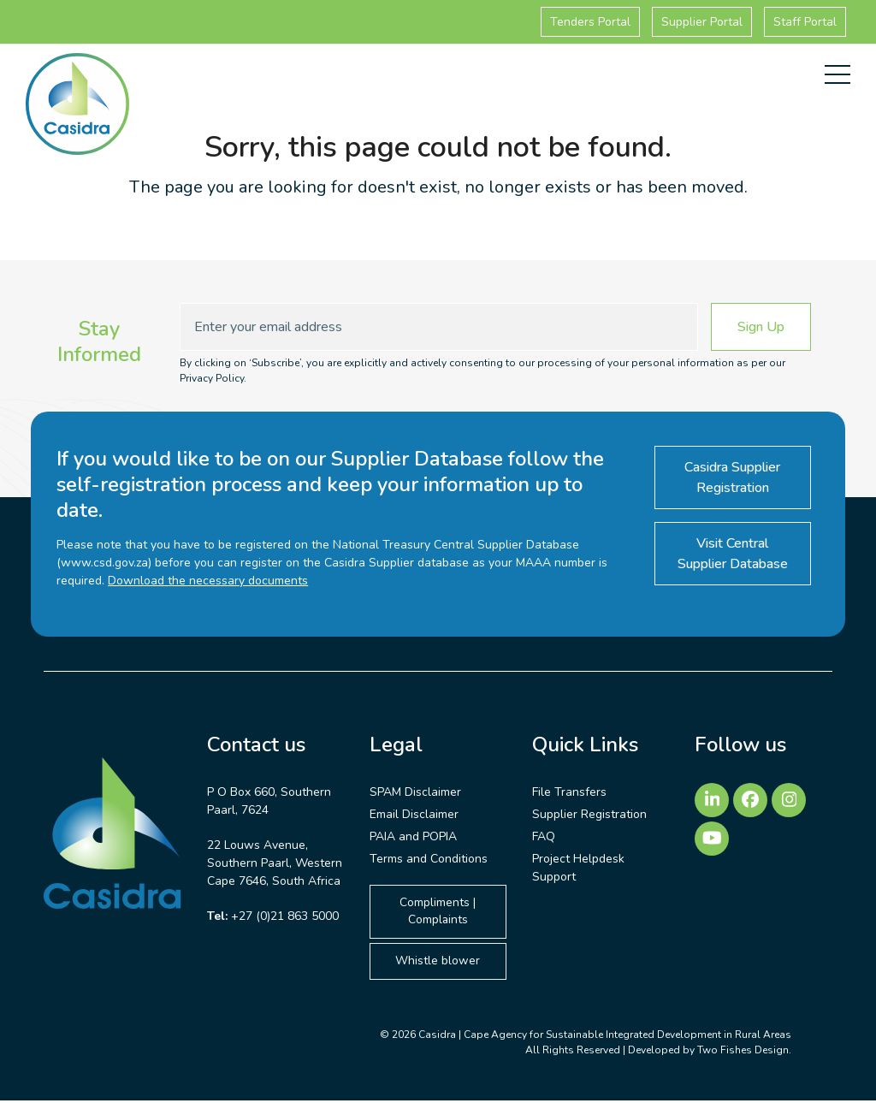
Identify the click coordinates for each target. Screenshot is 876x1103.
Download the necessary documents (208, 580)
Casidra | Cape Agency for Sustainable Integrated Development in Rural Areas (604, 1037)
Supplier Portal (702, 22)
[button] (837, 74)
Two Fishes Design (743, 1052)
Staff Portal (805, 22)
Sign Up (760, 326)
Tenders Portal (590, 22)
